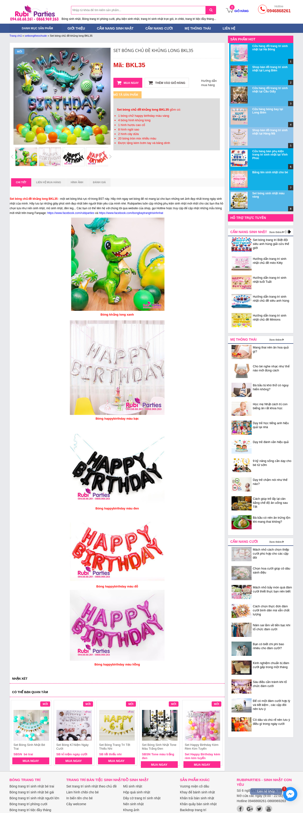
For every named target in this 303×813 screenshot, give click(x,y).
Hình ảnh (77, 182)
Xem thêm (275, 232)
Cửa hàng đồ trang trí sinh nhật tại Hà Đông (270, 47)
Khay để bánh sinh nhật (197, 792)
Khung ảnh (131, 810)
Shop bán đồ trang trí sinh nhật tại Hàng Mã (270, 132)
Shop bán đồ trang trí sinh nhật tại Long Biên (270, 68)
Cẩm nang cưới (159, 28)
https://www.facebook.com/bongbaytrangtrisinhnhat (131, 213)
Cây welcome (76, 804)
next (217, 733)
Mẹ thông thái (198, 28)
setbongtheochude (36, 35)
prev (17, 733)
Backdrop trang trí (193, 810)
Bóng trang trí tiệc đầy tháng (30, 810)
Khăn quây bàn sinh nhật (198, 804)
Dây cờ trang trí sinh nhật (141, 798)
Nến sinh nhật (133, 804)
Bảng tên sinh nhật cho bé (270, 172)
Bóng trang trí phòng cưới (28, 804)
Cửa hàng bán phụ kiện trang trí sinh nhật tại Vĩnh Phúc (270, 155)
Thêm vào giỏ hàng (166, 82)
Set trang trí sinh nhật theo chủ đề (91, 786)
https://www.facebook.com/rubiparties (70, 213)
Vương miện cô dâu (194, 786)
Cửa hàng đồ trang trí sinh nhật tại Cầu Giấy (270, 90)
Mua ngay (128, 82)
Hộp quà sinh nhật (136, 792)
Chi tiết (21, 184)
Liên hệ (229, 28)
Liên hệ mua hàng (48, 182)
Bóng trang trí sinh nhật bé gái (31, 792)
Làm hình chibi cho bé (82, 792)
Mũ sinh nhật (132, 786)
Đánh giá (99, 182)
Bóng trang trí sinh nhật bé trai (31, 786)
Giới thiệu (76, 28)
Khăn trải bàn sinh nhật (197, 798)
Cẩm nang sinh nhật (115, 28)
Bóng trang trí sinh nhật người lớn (34, 798)
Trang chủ (15, 35)
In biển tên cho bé (79, 798)
